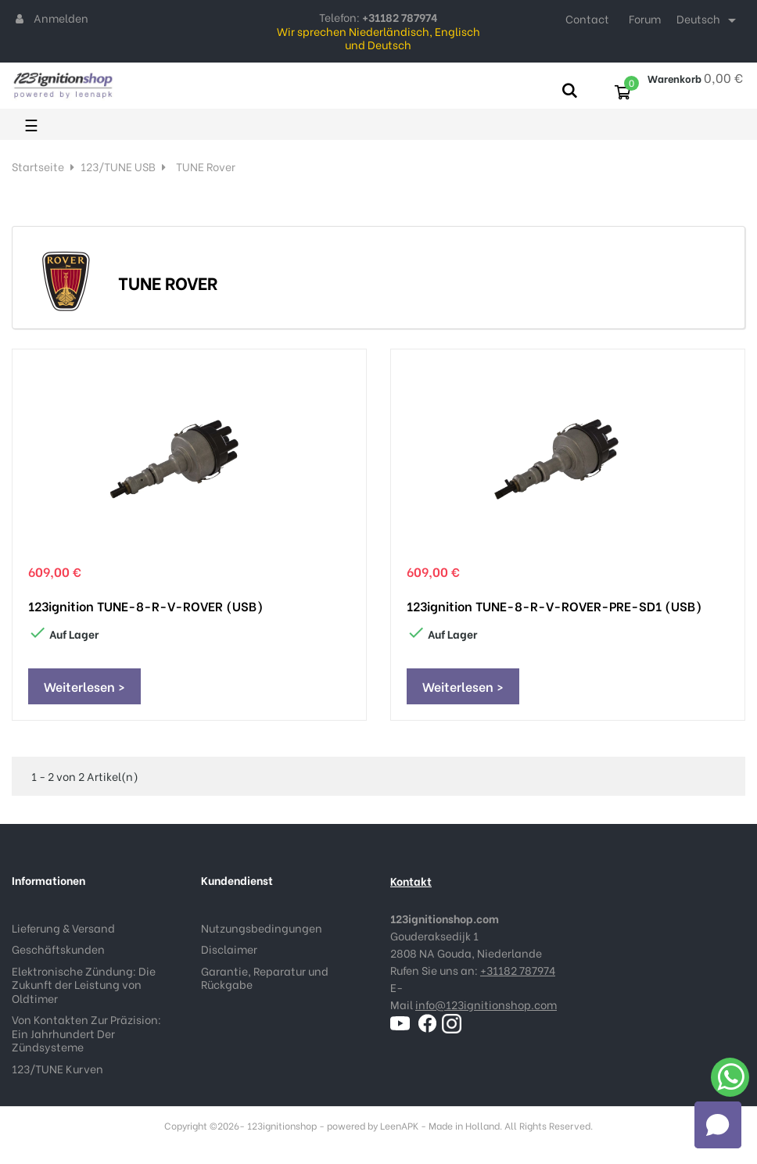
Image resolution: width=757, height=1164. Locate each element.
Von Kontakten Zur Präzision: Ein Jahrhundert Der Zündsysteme (86, 1033)
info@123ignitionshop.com (486, 1004)
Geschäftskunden (58, 948)
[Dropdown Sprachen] (709, 20)
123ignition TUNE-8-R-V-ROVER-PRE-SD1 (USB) (554, 606)
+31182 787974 (517, 970)
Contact (587, 18)
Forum (645, 18)
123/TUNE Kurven (57, 1068)
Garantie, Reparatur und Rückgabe (264, 977)
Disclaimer (229, 948)
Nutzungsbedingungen (261, 927)
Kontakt (411, 880)
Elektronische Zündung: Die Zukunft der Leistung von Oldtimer (84, 984)
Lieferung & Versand (63, 927)
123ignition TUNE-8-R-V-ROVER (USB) (145, 606)
